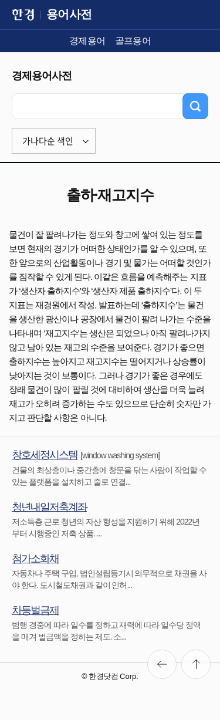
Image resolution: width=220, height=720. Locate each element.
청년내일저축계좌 (49, 507)
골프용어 (133, 41)
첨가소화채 (35, 558)
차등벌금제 (35, 610)
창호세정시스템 (44, 455)
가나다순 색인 (47, 140)
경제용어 (87, 41)
